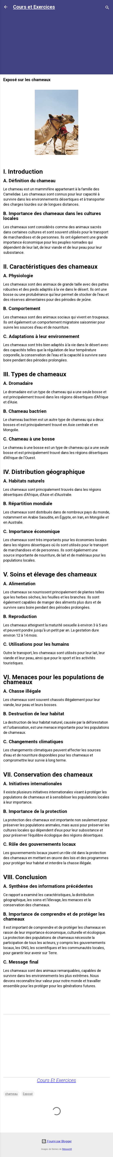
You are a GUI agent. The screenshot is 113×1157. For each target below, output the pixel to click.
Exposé (28, 1094)
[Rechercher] (107, 8)
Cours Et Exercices (56, 1080)
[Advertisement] (56, 42)
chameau (11, 1094)
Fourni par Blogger (56, 1141)
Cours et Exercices (34, 7)
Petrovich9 (67, 1149)
